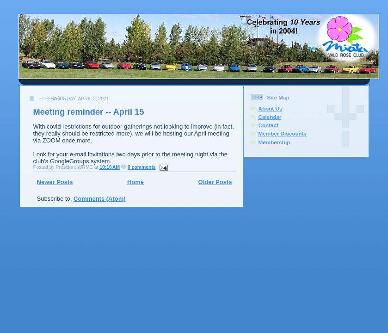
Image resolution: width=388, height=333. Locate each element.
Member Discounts (283, 133)
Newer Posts (55, 182)
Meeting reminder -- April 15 (88, 112)
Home (135, 182)
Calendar (270, 117)
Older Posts (215, 182)
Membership (274, 142)
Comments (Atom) (100, 198)
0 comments (142, 167)
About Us (271, 108)
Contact (269, 125)
